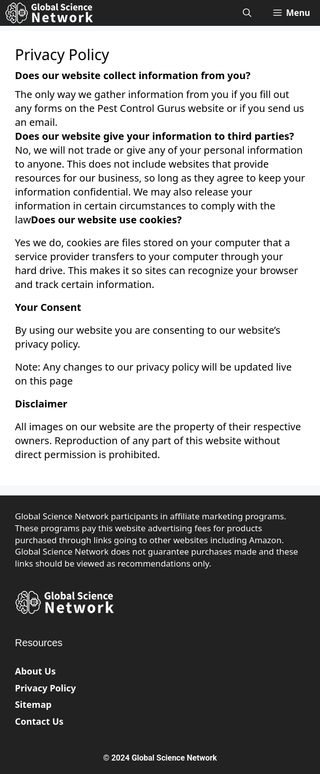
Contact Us (39, 721)
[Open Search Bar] (247, 13)
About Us (35, 671)
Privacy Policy (45, 688)
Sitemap (33, 704)
